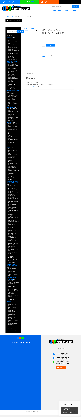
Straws (9, 255)
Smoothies (10, 178)
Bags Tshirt (10, 193)
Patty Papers (11, 248)
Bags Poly (10, 190)
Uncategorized (10, 331)
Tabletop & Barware (12, 276)
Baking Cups (11, 66)
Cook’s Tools (11, 109)
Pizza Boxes (11, 249)
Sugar (9, 181)
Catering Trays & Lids (13, 200)
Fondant (10, 76)
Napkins (10, 243)
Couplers (10, 73)
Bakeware (10, 39)
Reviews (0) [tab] (30, 74)
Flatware (10, 271)
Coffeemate (11, 157)
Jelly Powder (11, 170)
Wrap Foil (10, 262)
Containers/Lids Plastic (13, 212)
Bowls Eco (10, 197)
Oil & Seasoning (12, 119)
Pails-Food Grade (12, 245)
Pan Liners (10, 246)
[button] (61, 11)
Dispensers (10, 285)
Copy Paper (11, 217)
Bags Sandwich (11, 191)
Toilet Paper (11, 301)
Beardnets (10, 196)
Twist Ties (10, 259)
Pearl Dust (10, 84)
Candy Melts (11, 70)
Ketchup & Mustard (12, 172)
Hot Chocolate (11, 169)
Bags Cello (10, 187)
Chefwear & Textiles (13, 92)
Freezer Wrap (11, 230)
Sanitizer (10, 299)
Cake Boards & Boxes (13, 67)
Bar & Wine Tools (12, 270)
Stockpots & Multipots (13, 144)
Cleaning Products (12, 283)
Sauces (10, 176)
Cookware (10, 124)
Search (75, 7)
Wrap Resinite (11, 264)
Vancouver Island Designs (50, 413)
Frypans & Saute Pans (13, 132)
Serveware (10, 274)
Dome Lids (10, 226)
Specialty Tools (11, 120)
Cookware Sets (11, 131)
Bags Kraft (10, 188)
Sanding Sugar (11, 86)
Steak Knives (11, 327)
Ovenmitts (10, 104)
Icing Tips (10, 79)
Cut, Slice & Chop (12, 113)
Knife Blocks (11, 319)
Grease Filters (11, 233)
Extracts (10, 162)
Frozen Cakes (11, 163)
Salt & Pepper (11, 175)
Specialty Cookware (13, 141)
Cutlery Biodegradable (13, 219)
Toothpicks (10, 258)
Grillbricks (10, 289)
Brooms (10, 282)
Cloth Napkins (11, 99)
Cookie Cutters (11, 71)
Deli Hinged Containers (13, 223)
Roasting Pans (11, 135)
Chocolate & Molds (12, 52)
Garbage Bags (11, 288)
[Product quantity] (43, 47)
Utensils (10, 122)
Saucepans (10, 137)
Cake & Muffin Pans (12, 46)
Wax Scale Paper (12, 261)
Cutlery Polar (11, 222)
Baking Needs (11, 150)
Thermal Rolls (11, 256)
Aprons (10, 95)
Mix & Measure (11, 117)
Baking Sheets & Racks (13, 43)
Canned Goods (11, 152)
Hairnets (10, 236)
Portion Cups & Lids (13, 251)
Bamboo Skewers (12, 194)
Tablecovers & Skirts (13, 105)
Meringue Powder (12, 80)
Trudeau (9, 329)
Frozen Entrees (11, 165)
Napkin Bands (11, 242)
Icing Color (10, 77)
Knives (9, 303)
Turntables (10, 90)
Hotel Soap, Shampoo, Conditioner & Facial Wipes (13, 293)
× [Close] (79, 402)
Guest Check (11, 235)
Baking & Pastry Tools (13, 40)
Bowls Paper (11, 198)
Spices (9, 179)
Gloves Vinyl (11, 232)
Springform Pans (12, 61)
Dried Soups (11, 160)
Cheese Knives (11, 309)
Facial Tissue (11, 286)
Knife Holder (11, 320)
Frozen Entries (11, 166)
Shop (12, 18)
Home (8, 18)
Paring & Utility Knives (13, 322)
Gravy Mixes (11, 168)
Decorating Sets (12, 74)
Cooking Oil (11, 159)
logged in (34, 87)
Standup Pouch (11, 253)
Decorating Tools (12, 53)
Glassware (10, 273)
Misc (9, 81)
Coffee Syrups (11, 156)
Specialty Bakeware (12, 138)
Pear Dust (10, 83)
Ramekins (10, 58)
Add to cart (50, 47)
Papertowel (11, 298)
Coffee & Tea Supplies (13, 125)
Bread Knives (11, 304)
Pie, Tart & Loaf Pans (13, 55)
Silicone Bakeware (12, 59)
